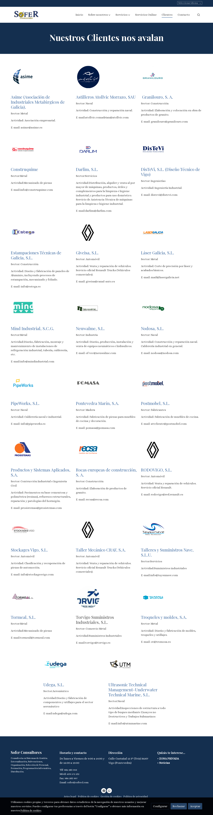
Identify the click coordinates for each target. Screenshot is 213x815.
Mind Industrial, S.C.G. (33, 328)
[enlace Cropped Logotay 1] (153, 529)
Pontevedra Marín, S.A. (98, 403)
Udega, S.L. (54, 684)
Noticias (164, 762)
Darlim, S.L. (87, 169)
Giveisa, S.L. (87, 252)
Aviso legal (70, 796)
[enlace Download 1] (88, 76)
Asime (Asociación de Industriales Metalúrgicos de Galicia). (38, 102)
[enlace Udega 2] (55, 664)
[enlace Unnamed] (153, 149)
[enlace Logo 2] (153, 76)
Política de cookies (88, 796)
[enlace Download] (23, 76)
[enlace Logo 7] (153, 232)
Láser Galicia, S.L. (158, 252)
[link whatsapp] (109, 790)
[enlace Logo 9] (23, 383)
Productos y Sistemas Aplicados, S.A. (40, 472)
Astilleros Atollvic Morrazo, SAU (106, 97)
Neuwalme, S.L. (91, 328)
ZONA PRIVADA (169, 758)
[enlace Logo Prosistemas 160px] (23, 449)
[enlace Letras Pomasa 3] (88, 383)
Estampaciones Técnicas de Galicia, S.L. (36, 255)
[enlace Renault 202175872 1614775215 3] (88, 232)
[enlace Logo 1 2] (153, 383)
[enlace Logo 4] (23, 149)
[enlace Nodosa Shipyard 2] (153, 308)
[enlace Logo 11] (88, 449)
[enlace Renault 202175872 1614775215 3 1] (88, 529)
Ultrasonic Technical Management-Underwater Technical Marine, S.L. (132, 689)
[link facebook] (103, 790)
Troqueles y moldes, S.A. (164, 617)
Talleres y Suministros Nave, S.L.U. (167, 552)
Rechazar (178, 806)
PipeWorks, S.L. (26, 403)
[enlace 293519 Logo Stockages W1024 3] (23, 529)
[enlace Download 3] (23, 232)
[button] (99, 14)
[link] (25, 15)
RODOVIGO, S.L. (157, 470)
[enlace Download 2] (88, 149)
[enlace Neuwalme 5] (88, 308)
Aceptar (195, 806)
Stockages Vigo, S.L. (30, 550)
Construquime (24, 169)
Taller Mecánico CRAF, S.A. (101, 550)
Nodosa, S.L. (153, 328)
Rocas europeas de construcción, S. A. (106, 472)
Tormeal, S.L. (24, 617)
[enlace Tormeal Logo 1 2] (23, 596)
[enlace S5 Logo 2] (153, 596)
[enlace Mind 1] (23, 308)
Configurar (160, 806)
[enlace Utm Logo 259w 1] (120, 664)
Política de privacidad (135, 796)
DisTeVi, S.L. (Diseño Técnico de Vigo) (170, 171)
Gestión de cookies (111, 796)
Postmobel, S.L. (156, 403)
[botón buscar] (198, 14)
